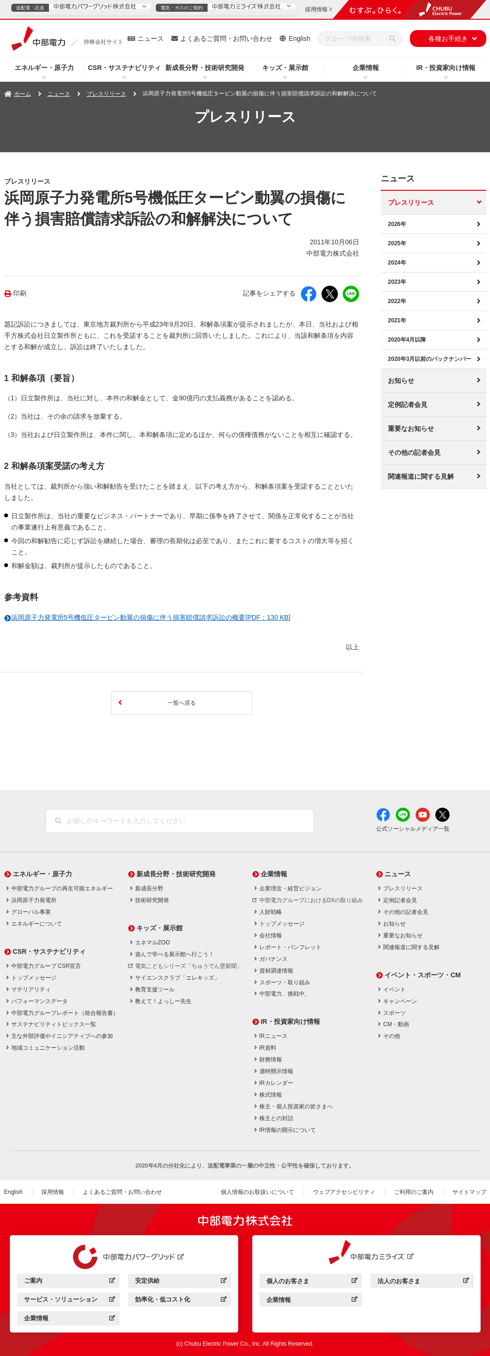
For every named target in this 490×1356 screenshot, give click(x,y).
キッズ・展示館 (285, 67)
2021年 (397, 320)
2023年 (397, 282)
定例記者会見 (407, 404)
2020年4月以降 (407, 339)
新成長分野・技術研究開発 (204, 67)
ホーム (22, 94)
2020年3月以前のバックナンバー (429, 359)
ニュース (150, 38)
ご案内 (69, 1282)
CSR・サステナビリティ (124, 67)
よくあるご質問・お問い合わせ (226, 38)
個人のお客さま (312, 1282)
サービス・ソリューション (69, 1301)
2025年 (397, 243)
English (299, 38)
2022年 (397, 301)
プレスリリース (106, 94)
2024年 (397, 262)
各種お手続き (448, 38)
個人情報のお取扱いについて (257, 1192)
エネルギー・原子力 (44, 67)
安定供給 (180, 1282)
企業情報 (366, 67)
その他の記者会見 (414, 452)
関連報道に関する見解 (421, 476)
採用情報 (52, 1192)
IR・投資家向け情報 (445, 67)
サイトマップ (469, 1192)
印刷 (19, 293)
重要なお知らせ (411, 428)
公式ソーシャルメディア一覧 (413, 829)
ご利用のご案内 (414, 1192)
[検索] (392, 38)
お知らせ (401, 380)
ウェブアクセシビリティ (344, 1192)
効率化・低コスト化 (180, 1301)
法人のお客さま (423, 1282)
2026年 (397, 224)
